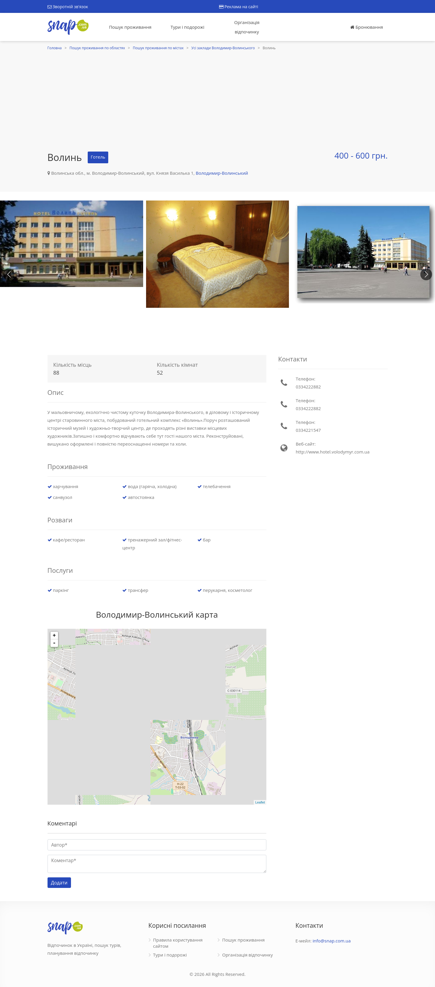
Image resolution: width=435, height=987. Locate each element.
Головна (55, 47)
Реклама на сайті (238, 6)
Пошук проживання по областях (97, 47)
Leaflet (260, 802)
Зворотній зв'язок (68, 6)
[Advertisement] (218, 96)
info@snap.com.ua (332, 941)
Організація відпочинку (247, 27)
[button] (426, 274)
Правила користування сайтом (178, 943)
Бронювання (366, 27)
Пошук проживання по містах (158, 47)
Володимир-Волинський (222, 173)
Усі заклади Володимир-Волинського (223, 47)
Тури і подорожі (187, 27)
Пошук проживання (130, 27)
